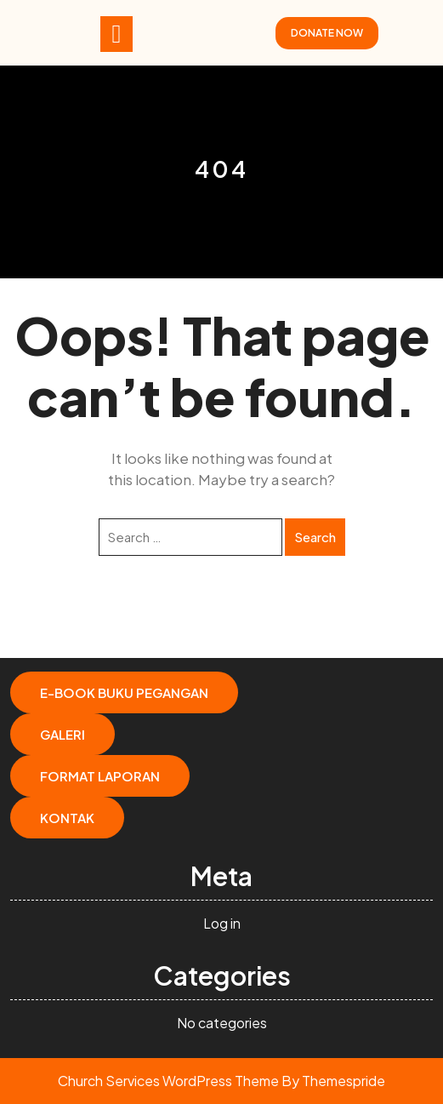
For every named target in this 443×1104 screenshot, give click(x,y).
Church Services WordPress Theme (168, 1081)
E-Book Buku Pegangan (124, 692)
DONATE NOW (327, 32)
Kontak (67, 817)
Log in (222, 923)
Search (315, 537)
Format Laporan (100, 776)
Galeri (62, 734)
